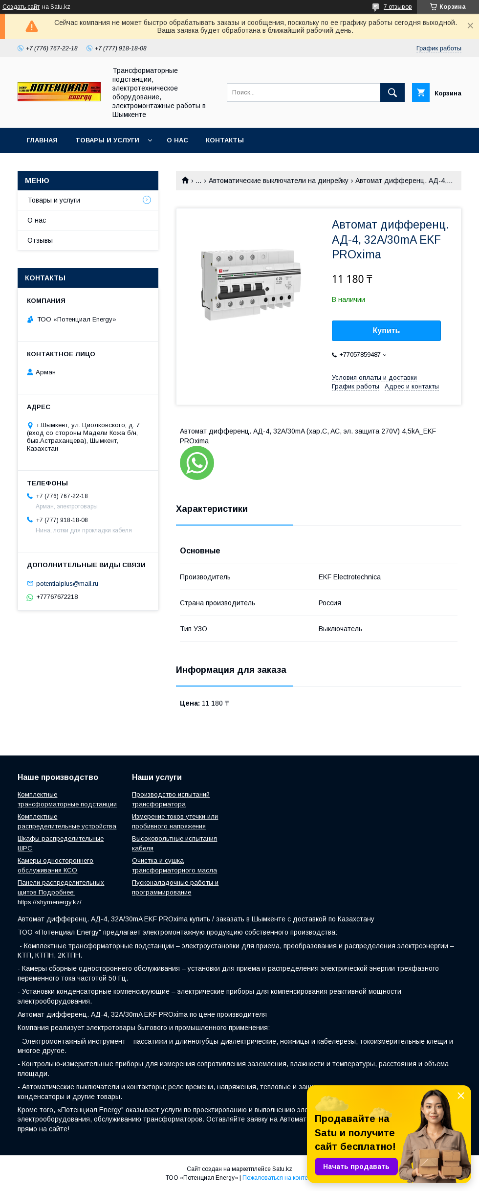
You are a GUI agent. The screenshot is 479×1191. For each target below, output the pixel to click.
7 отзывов (398, 6)
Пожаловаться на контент (278, 1177)
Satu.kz (282, 1169)
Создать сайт (21, 6)
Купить (386, 330)
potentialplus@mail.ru (67, 583)
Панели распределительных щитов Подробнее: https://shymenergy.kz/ (61, 892)
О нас (177, 140)
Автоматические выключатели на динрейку (278, 180)
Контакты (225, 140)
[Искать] (392, 92)
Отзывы (40, 240)
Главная (42, 140)
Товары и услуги (107, 140)
